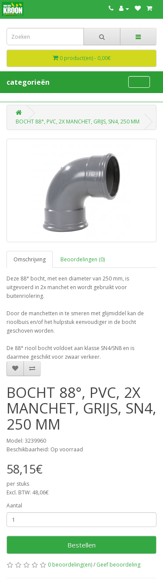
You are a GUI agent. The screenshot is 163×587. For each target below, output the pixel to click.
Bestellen (81, 544)
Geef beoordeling (118, 564)
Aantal (14, 505)
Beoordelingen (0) (82, 259)
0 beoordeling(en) (70, 564)
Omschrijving (29, 259)
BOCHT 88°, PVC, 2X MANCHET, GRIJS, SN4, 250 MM (78, 121)
